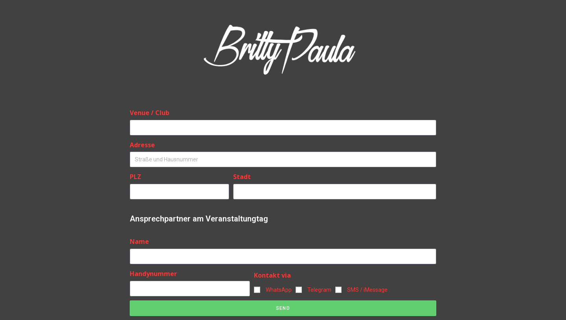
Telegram (319, 290)
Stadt (242, 176)
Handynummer (153, 273)
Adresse (142, 145)
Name (139, 241)
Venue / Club (149, 112)
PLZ (135, 176)
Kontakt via (272, 275)
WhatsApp (279, 290)
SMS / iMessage (367, 290)
